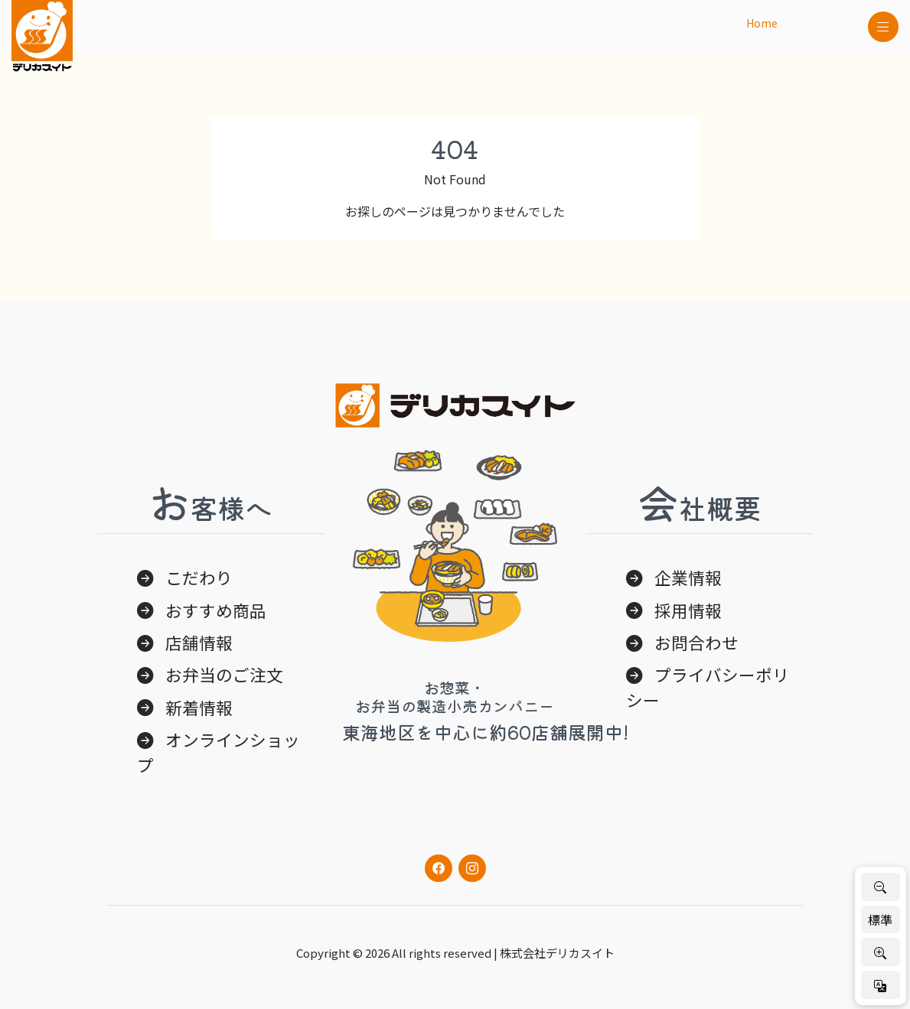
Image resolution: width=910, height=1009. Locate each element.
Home (762, 23)
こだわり (199, 577)
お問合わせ (696, 642)
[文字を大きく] (880, 952)
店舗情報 (199, 642)
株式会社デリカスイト (557, 953)
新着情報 (199, 707)
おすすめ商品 (215, 610)
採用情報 (688, 610)
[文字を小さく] (880, 887)
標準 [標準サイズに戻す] (880, 919)
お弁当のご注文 (224, 674)
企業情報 (688, 577)
